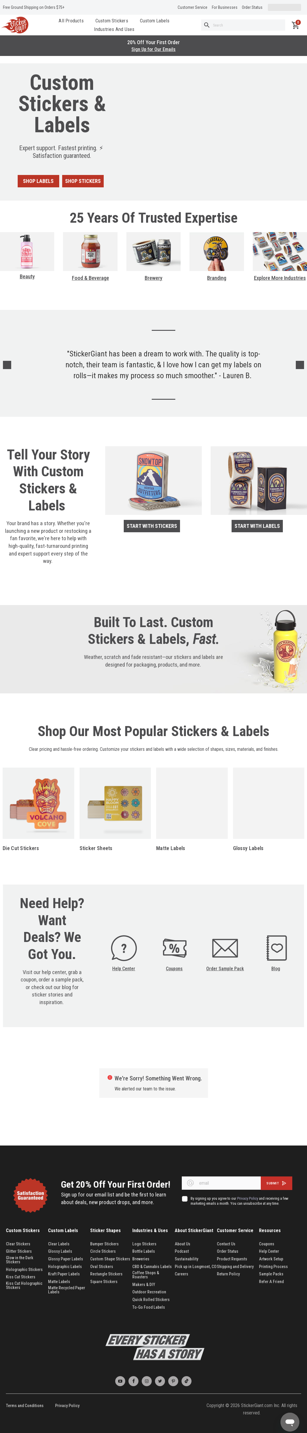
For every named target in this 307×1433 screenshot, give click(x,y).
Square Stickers (104, 1281)
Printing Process (273, 1266)
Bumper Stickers (104, 1244)
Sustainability (186, 1259)
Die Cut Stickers (21, 848)
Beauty (27, 276)
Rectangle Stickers (106, 1274)
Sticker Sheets (96, 848)
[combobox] (243, 25)
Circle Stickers (103, 1251)
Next (300, 365)
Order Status (252, 7)
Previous (7, 365)
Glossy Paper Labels (65, 1259)
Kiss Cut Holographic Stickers (24, 1285)
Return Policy (228, 1274)
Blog (275, 968)
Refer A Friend (271, 1281)
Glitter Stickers (19, 1251)
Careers (181, 1274)
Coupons (174, 968)
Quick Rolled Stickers (151, 1299)
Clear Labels (59, 1244)
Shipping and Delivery (235, 1266)
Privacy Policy (67, 1405)
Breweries (140, 1259)
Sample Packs (271, 1274)
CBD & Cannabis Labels (152, 1266)
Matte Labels (170, 848)
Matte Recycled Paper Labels (66, 1289)
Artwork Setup (271, 1259)
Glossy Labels (248, 848)
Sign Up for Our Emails (153, 49)
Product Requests (232, 1259)
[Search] (206, 25)
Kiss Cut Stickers (20, 1277)
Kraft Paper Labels (64, 1274)
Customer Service (192, 7)
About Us (182, 1244)
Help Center (123, 968)
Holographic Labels (65, 1266)
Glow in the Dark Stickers (19, 1259)
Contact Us (226, 1244)
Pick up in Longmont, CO (196, 1266)
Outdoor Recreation (149, 1292)
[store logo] (14, 25)
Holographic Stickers (24, 1269)
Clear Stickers (18, 1244)
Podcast (182, 1251)
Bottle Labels (143, 1251)
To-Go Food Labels (148, 1307)
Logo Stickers (144, 1244)
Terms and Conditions (25, 1405)
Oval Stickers (101, 1266)
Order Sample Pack (225, 968)
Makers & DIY (143, 1284)
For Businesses (224, 7)
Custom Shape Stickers (110, 1259)
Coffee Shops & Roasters (145, 1274)
